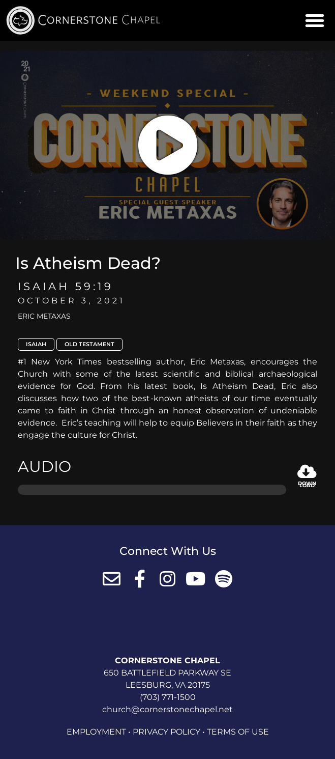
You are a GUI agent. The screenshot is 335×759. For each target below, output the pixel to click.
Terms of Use (238, 732)
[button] (314, 20)
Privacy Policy (166, 732)
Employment (96, 732)
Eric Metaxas (44, 316)
